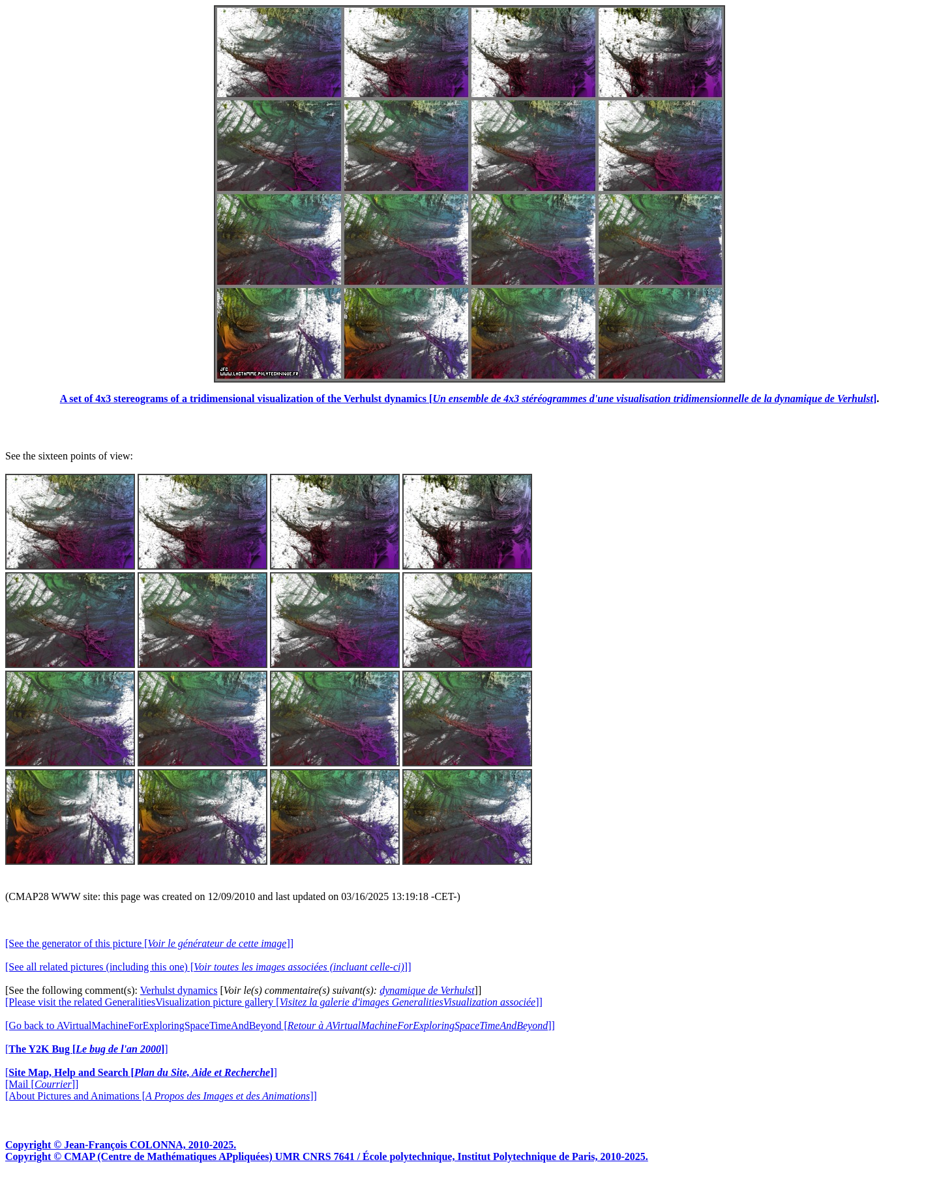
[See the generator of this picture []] (149, 943)
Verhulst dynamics (179, 990)
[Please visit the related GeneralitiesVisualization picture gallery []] (274, 1002)
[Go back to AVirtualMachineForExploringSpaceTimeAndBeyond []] (280, 1025)
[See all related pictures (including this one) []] (208, 966)
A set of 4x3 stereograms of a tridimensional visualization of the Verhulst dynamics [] (468, 398)
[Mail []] (41, 1084)
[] (86, 1048)
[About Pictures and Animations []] (161, 1095)
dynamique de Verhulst (427, 990)
